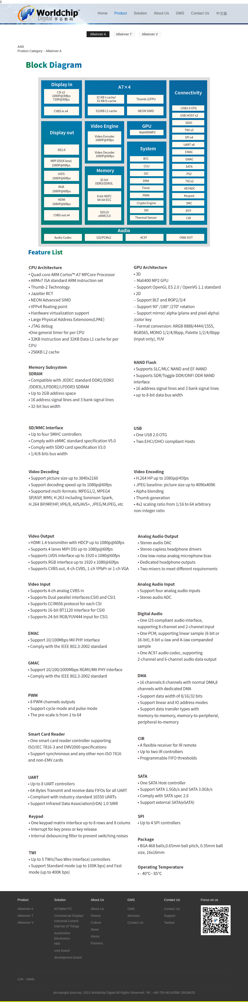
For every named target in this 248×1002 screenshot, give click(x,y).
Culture (96, 922)
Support (169, 916)
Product (120, 13)
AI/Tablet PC (63, 909)
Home (102, 13)
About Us (161, 13)
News (95, 929)
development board (68, 957)
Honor (95, 936)
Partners (97, 943)
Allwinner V (150, 34)
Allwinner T (124, 34)
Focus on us (209, 900)
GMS (180, 13)
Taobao (169, 922)
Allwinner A (98, 34)
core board (62, 950)
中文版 (221, 13)
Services (134, 916)
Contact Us (200, 13)
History (96, 916)
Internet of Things (66, 926)
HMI (57, 944)
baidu (30, 979)
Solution (140, 13)
